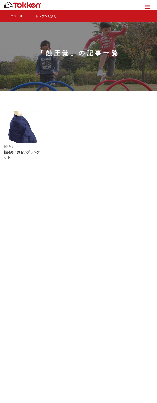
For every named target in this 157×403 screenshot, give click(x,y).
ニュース (16, 16)
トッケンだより (46, 16)
